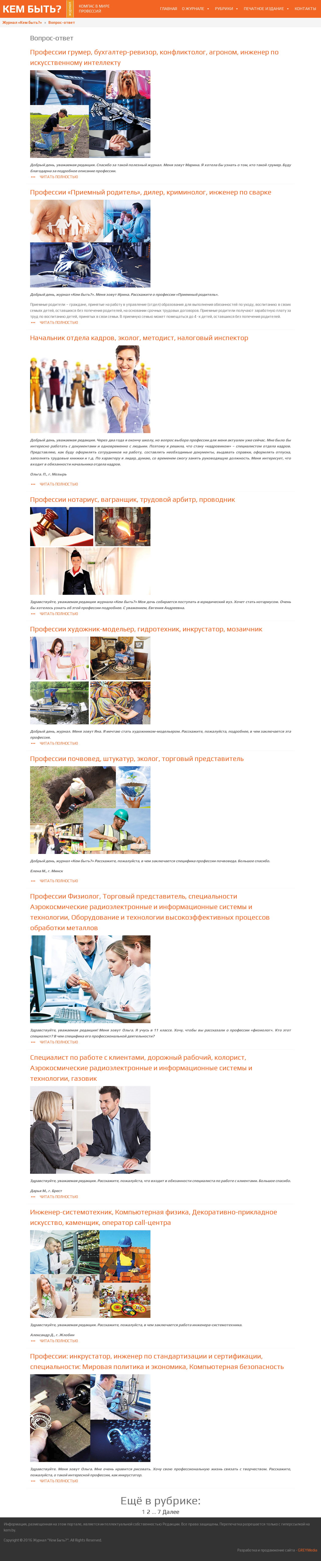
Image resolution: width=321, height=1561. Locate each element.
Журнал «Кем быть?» (22, 22)
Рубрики (224, 8)
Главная (168, 8)
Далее (171, 1511)
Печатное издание (264, 8)
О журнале (193, 8)
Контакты (305, 8)
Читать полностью (54, 177)
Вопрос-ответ (61, 22)
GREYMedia (307, 1550)
